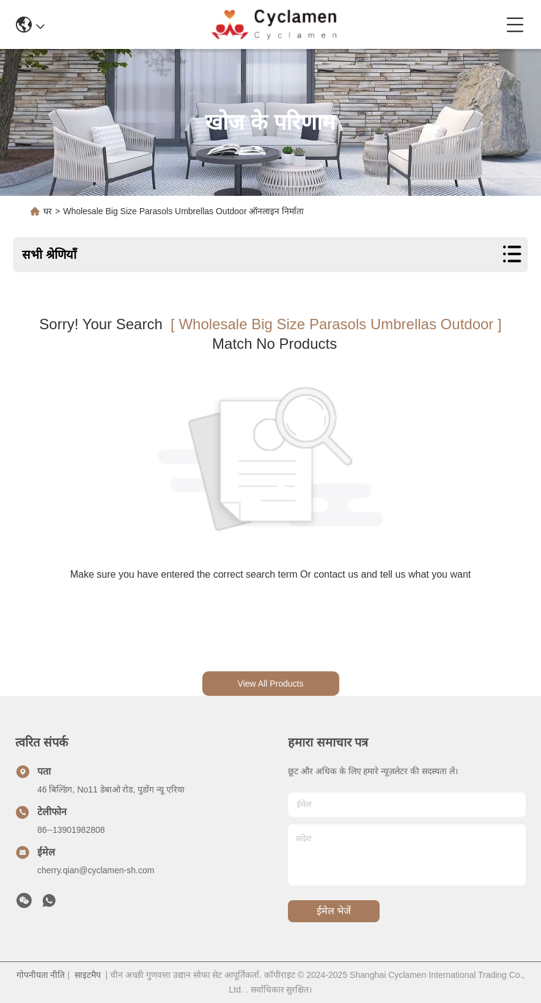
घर (47, 211)
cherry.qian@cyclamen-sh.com (95, 870)
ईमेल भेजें (334, 911)
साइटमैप (88, 975)
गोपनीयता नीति (41, 975)
